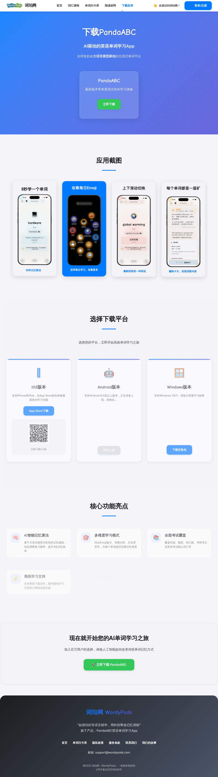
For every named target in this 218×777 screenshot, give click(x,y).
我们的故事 (149, 742)
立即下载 (109, 104)
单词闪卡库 (92, 5)
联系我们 (131, 742)
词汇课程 (73, 5)
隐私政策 (98, 742)
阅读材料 (110, 5)
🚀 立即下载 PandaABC (109, 664)
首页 (59, 5)
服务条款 (114, 742)
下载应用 (127, 5)
